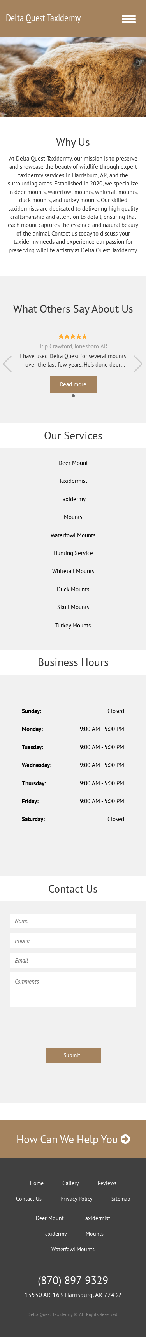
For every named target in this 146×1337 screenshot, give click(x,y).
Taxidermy (73, 499)
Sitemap (120, 1198)
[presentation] (69, 1026)
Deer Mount (73, 463)
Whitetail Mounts (73, 571)
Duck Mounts (73, 589)
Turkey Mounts (73, 625)
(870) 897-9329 (73, 1280)
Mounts (73, 517)
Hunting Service (73, 553)
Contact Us (29, 1198)
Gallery (70, 1183)
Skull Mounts (73, 607)
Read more (73, 384)
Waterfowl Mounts (73, 535)
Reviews (107, 1183)
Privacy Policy (76, 1198)
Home (37, 1183)
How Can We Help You (73, 1139)
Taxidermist (73, 480)
